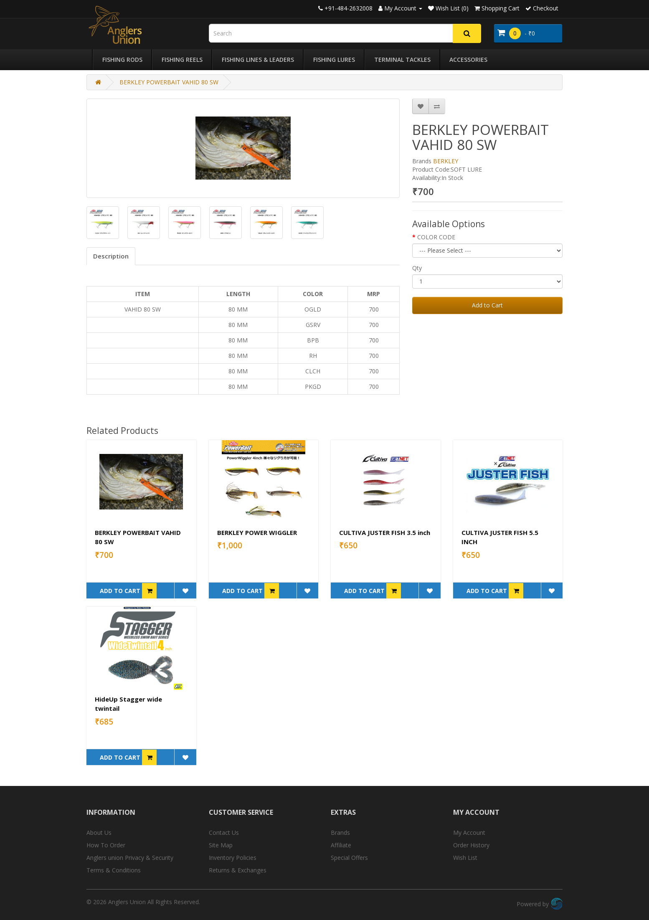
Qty (417, 268)
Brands (340, 832)
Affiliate (341, 845)
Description (111, 256)
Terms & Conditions (113, 870)
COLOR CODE (436, 237)
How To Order (105, 845)
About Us (99, 832)
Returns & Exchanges (237, 870)
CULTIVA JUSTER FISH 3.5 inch (384, 532)
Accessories (468, 59)
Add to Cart (487, 305)
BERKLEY (445, 161)
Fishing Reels (182, 59)
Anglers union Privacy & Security (129, 858)
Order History (471, 845)
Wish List (465, 858)
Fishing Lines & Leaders (258, 59)
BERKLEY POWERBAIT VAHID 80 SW (168, 82)
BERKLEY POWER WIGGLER (257, 532)
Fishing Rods (122, 59)
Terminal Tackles (402, 59)
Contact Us (224, 832)
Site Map (221, 845)
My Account (469, 832)
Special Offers (349, 858)
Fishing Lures (334, 59)
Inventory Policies (232, 858)
